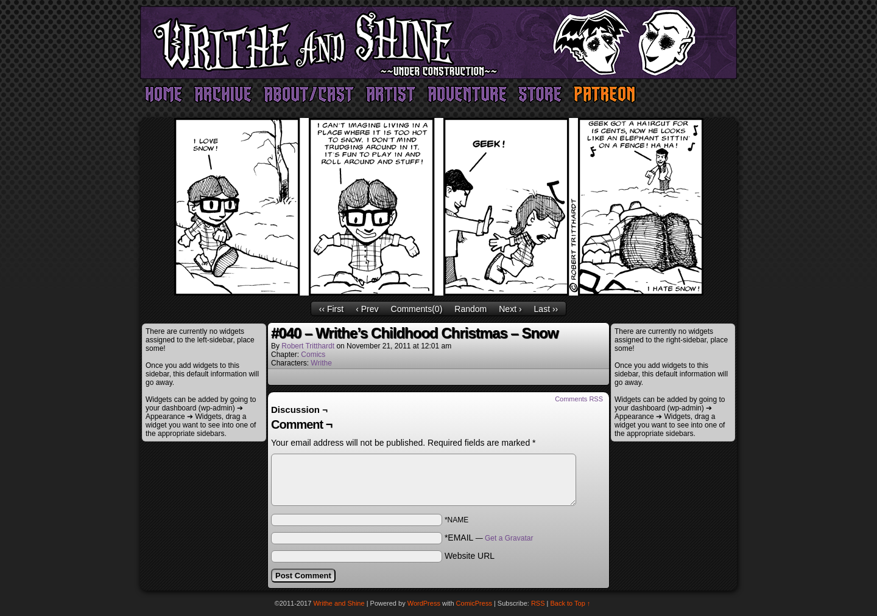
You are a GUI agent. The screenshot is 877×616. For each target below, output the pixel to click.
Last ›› (546, 309)
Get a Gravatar (509, 538)
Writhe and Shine (438, 42)
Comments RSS (579, 399)
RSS (538, 603)
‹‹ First (331, 309)
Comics (313, 354)
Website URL (470, 556)
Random (470, 309)
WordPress (423, 603)
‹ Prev (367, 309)
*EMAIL (489, 537)
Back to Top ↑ (571, 603)
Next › (510, 309)
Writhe (321, 363)
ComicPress (474, 603)
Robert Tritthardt (307, 346)
